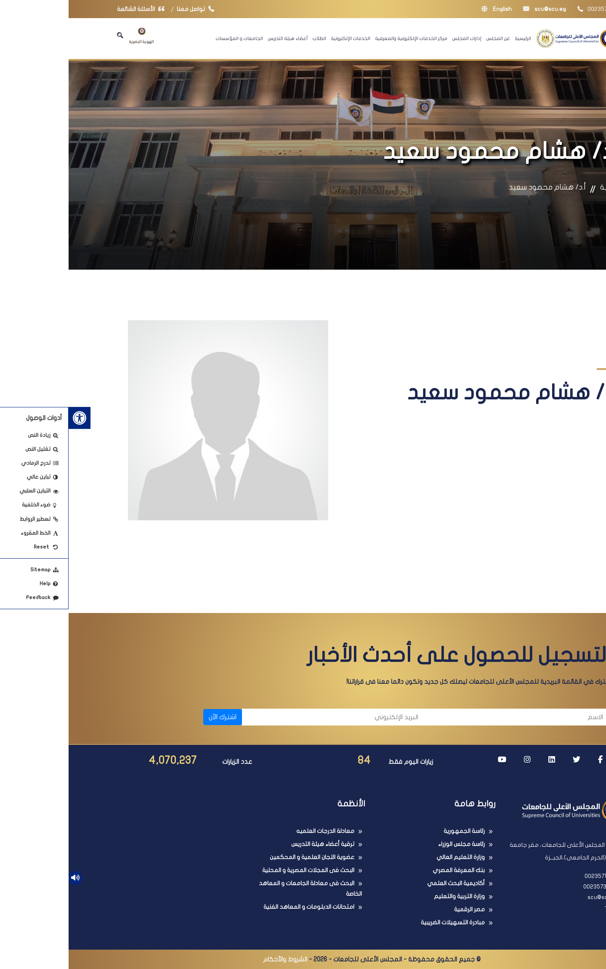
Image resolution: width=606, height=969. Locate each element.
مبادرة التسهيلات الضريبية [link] (384, 922)
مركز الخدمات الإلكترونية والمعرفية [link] (343, 38)
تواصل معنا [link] (129, 9)
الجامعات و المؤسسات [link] (170, 38)
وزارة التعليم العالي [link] (392, 857)
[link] (11, 418)
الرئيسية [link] (454, 38)
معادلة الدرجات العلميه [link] (257, 831)
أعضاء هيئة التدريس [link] (219, 38)
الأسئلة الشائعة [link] (74, 9)
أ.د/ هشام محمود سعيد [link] (478, 187)
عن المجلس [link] (429, 38)
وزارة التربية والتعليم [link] (390, 896)
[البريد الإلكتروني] (265, 717)
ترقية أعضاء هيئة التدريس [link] (254, 844)
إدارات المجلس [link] (398, 38)
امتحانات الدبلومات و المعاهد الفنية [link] (240, 907)
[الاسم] (450, 717)
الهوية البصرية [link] (73, 35)
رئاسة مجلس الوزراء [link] (392, 844)
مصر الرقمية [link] (400, 909)
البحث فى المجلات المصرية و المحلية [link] (240, 870)
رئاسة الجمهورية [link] (395, 831)
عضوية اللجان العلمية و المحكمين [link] (243, 857)
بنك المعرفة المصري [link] (390, 870)
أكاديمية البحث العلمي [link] (387, 883)
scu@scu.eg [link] (475, 9)
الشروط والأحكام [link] (216, 959)
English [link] (428, 9)
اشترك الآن (154, 717)
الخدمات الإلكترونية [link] (282, 38)
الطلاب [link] (251, 38)
